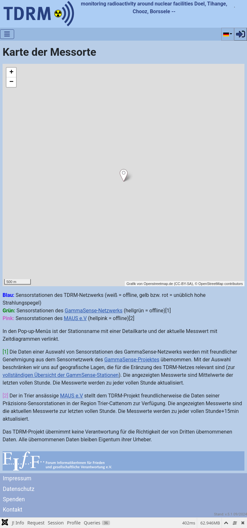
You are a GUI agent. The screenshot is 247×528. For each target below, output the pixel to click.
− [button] (11, 82)
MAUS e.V (75, 318)
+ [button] (11, 72)
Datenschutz (18, 489)
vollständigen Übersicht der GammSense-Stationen (61, 375)
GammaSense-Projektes (131, 360)
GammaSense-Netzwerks (94, 311)
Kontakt (13, 509)
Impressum (17, 478)
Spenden (14, 499)
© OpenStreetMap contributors (219, 284)
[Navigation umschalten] (7, 34)
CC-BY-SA (183, 284)
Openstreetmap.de (158, 284)
